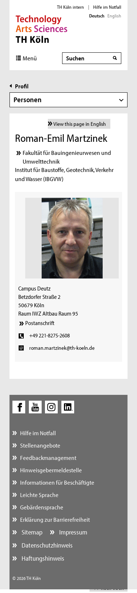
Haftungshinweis (42, 558)
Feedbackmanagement (48, 457)
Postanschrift (39, 322)
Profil (21, 86)
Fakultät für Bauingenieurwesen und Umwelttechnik (67, 157)
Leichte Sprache (39, 494)
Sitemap (31, 532)
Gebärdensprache (41, 507)
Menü (30, 58)
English (114, 15)
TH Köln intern (70, 6)
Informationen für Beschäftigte (57, 482)
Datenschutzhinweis (46, 545)
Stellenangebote (40, 445)
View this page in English (79, 123)
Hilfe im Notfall (107, 6)
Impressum (72, 532)
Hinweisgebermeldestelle (51, 470)
